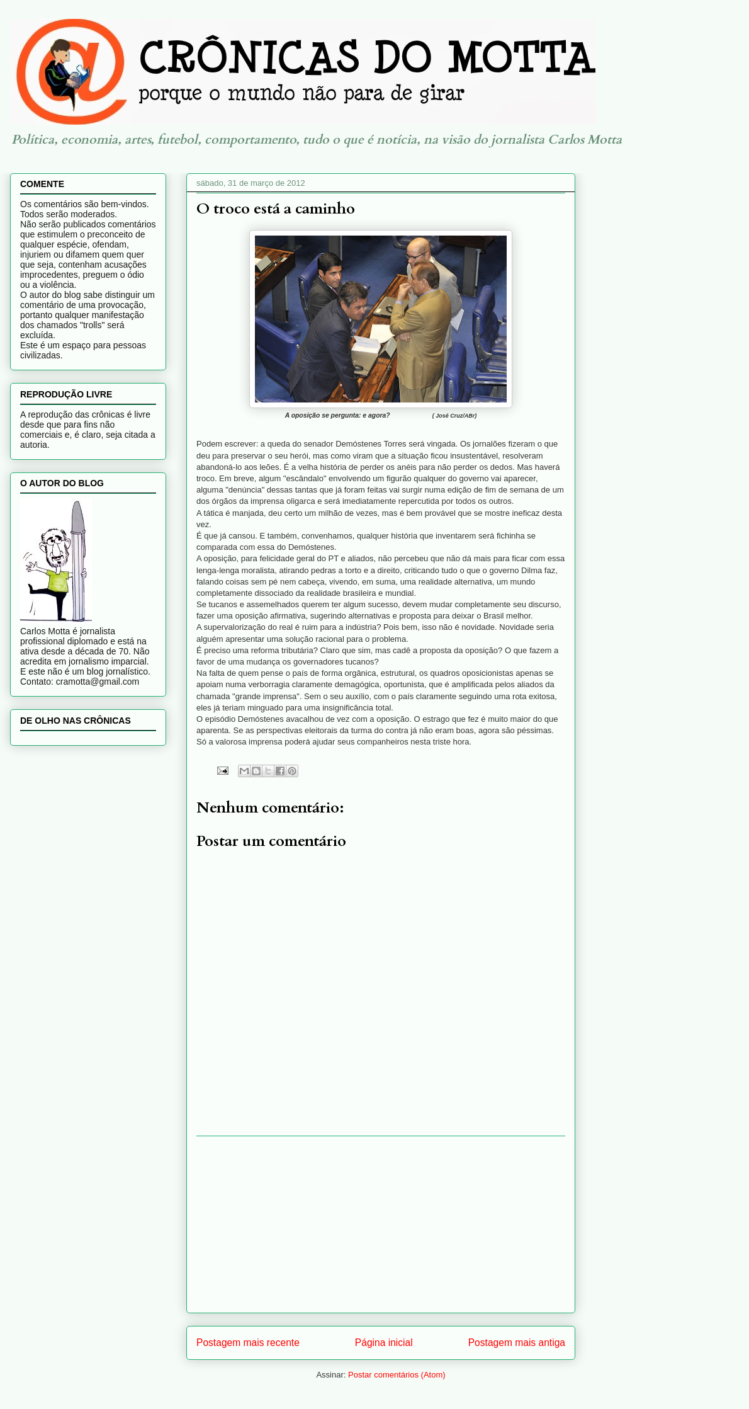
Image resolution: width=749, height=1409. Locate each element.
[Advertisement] (380, 1224)
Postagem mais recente (248, 1342)
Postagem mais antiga (516, 1342)
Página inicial (384, 1342)
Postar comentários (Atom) (397, 1374)
